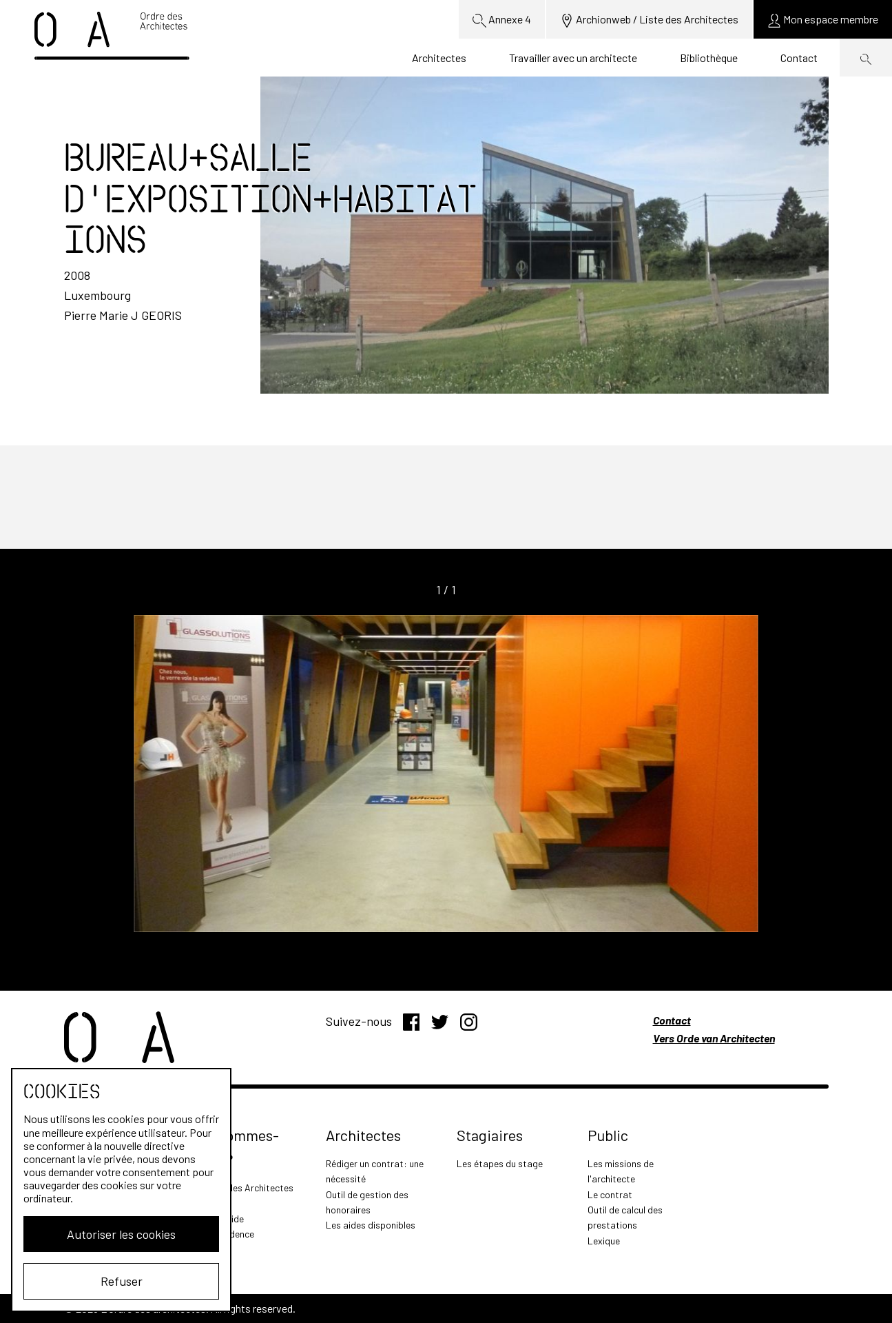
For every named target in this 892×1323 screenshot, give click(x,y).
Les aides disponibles (370, 1225)
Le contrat (610, 1194)
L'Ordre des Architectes (244, 1187)
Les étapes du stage (500, 1163)
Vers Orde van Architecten (714, 1037)
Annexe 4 (502, 20)
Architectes (439, 57)
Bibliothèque (709, 57)
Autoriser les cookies (121, 1234)
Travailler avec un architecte (573, 57)
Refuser (122, 1281)
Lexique (604, 1240)
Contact (799, 57)
